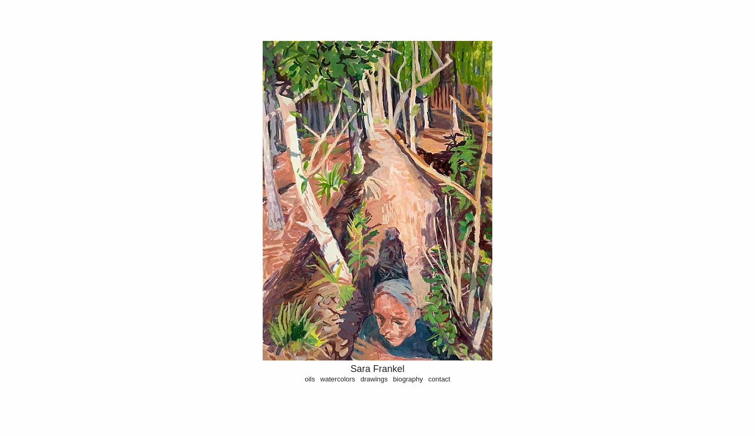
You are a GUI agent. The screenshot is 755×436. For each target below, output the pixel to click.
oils (310, 379)
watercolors (337, 379)
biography (408, 379)
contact (439, 379)
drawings (373, 379)
